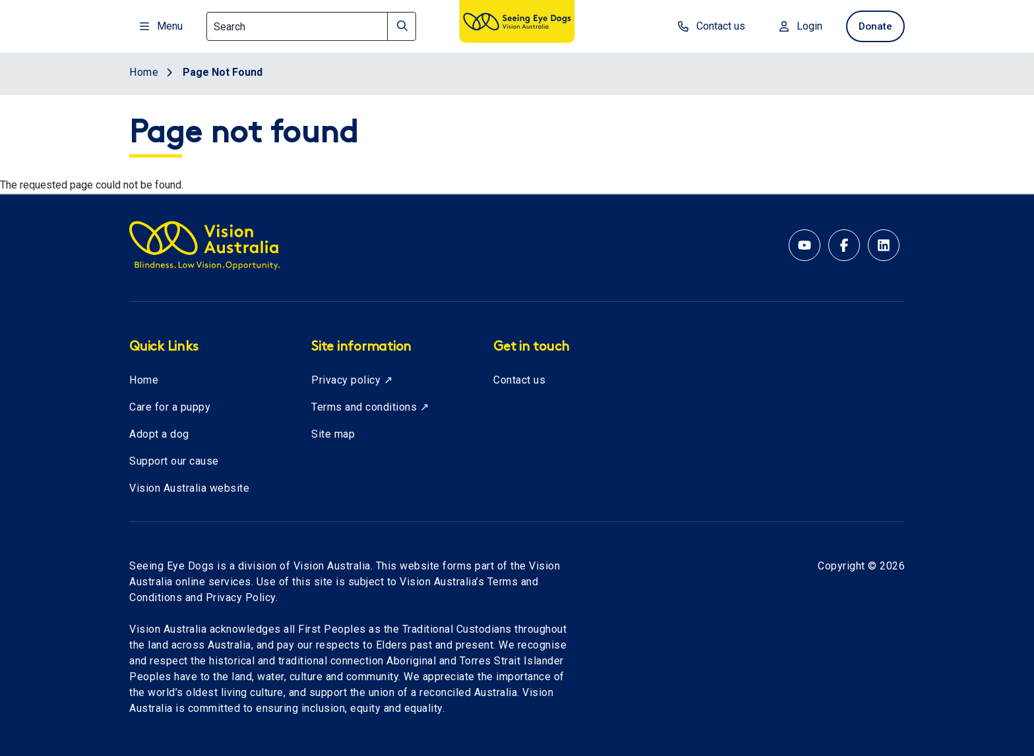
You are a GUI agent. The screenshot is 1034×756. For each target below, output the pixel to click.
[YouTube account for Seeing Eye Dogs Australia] (804, 245)
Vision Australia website (189, 488)
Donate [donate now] (872, 26)
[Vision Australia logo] (517, 23)
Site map (333, 434)
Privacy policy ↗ (351, 380)
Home (143, 380)
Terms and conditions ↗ (370, 407)
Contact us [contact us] (706, 26)
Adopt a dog (159, 434)
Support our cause (174, 461)
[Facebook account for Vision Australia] (844, 245)
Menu (161, 26)
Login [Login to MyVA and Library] (795, 26)
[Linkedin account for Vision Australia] (883, 245)
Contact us (519, 380)
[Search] (311, 26)
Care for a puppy (169, 407)
